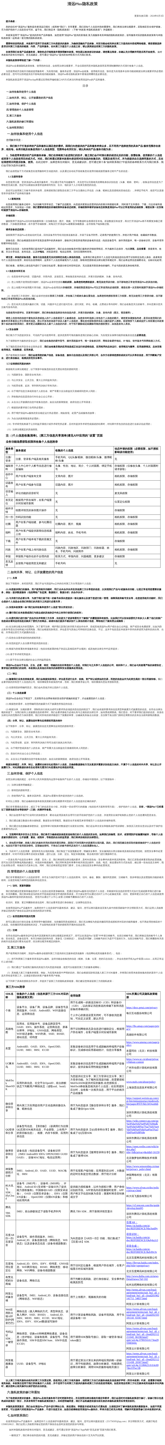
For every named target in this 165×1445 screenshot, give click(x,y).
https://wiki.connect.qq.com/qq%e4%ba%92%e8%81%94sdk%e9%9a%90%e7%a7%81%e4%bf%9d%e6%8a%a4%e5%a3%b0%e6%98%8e (142, 1126)
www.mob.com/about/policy (141, 1081)
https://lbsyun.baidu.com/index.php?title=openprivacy (142, 1264)
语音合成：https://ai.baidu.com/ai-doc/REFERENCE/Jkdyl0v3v (141, 1249)
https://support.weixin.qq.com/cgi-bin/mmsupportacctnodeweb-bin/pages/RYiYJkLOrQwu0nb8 (142, 1102)
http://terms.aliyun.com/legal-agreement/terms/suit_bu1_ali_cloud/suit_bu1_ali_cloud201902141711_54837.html (142, 1294)
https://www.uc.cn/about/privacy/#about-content (142, 1060)
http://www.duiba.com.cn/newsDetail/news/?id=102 (142, 1277)
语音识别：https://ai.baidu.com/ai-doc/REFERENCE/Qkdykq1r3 (142, 1237)
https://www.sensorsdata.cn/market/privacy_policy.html (142, 1168)
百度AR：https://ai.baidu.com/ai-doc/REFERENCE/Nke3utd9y (142, 1225)
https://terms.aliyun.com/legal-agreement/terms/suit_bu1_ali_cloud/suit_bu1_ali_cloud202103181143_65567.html (142, 1313)
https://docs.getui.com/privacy (142, 1007)
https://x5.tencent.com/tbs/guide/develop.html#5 (142, 1207)
